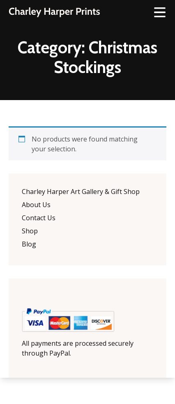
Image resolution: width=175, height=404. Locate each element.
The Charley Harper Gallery (54, 12)
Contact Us (38, 217)
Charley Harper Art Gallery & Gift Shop (81, 191)
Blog (29, 244)
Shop (30, 230)
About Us (36, 204)
